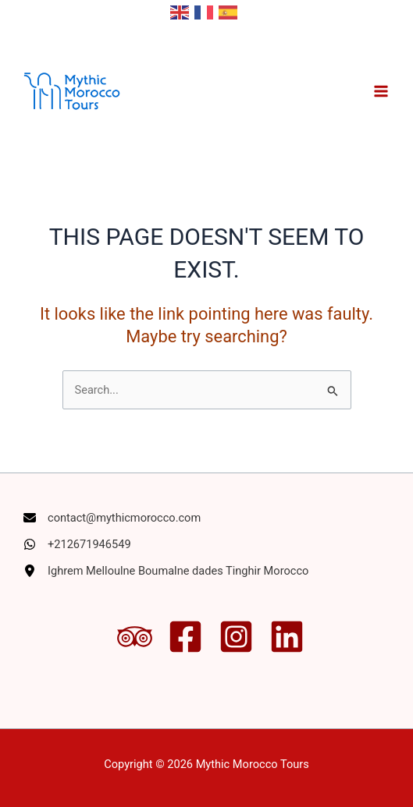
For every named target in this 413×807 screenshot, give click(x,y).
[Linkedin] (286, 636)
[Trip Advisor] (134, 636)
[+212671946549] (77, 544)
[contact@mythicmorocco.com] (112, 517)
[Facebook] (185, 636)
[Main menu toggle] (381, 91)
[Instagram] (236, 636)
